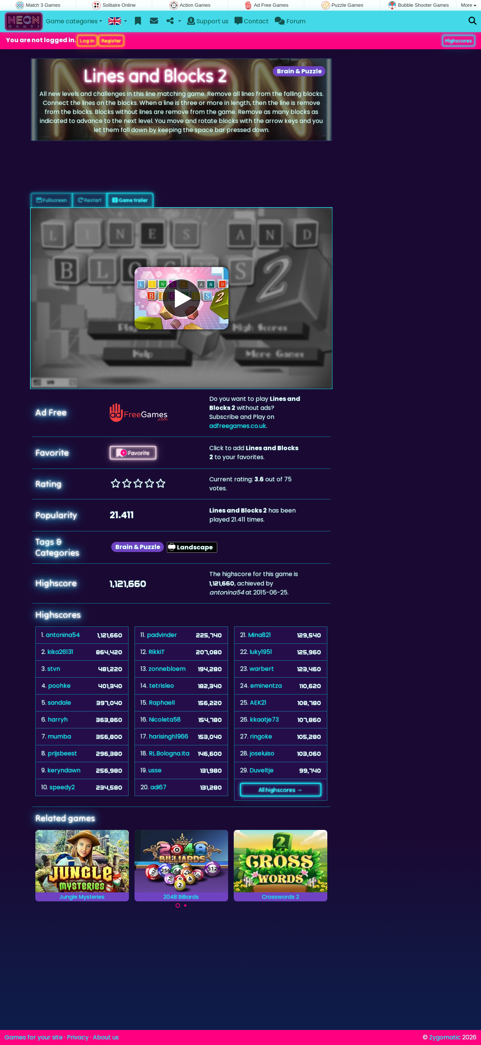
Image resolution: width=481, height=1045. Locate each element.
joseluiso (262, 753)
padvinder (162, 635)
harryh (58, 719)
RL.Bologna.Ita (169, 753)
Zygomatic (445, 1037)
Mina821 (259, 635)
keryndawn (63, 770)
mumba (59, 736)
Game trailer (130, 200)
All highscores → (281, 789)
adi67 (158, 787)
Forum (290, 21)
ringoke (261, 736)
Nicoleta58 (165, 719)
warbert (262, 668)
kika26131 (60, 652)
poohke (59, 685)
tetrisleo (161, 685)
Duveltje (262, 770)
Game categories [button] (72, 21)
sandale (59, 702)
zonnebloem (167, 668)
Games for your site (34, 1037)
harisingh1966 (168, 736)
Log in (87, 40)
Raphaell (162, 702)
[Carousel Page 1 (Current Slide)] (177, 905)
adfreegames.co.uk (237, 426)
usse (155, 770)
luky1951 (261, 652)
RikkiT (156, 652)
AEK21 (258, 702)
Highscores (458, 40)
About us (106, 1037)
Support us (207, 21)
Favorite (133, 453)
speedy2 (62, 787)
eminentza (266, 685)
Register (111, 40)
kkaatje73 (264, 719)
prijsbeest (62, 753)
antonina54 (63, 635)
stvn (53, 668)
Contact (251, 21)
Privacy (78, 1037)
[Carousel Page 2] (185, 905)
